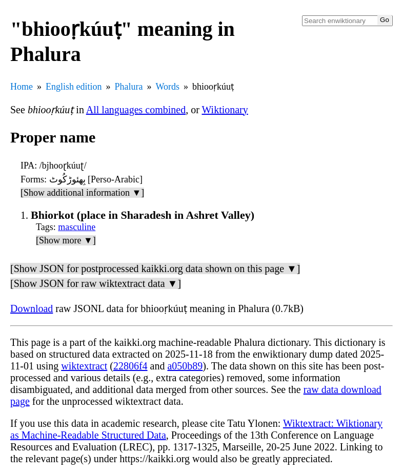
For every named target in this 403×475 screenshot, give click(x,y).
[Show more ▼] (66, 240)
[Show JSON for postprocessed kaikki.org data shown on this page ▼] (155, 268)
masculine (76, 227)
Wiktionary (225, 109)
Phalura (129, 86)
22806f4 (130, 365)
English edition (74, 86)
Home (21, 86)
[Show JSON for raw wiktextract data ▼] (95, 283)
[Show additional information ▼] (82, 193)
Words (167, 86)
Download (31, 308)
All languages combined (136, 109)
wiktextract (84, 365)
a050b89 (185, 365)
